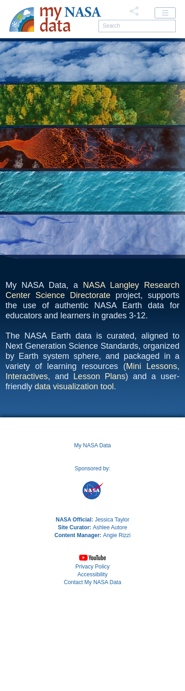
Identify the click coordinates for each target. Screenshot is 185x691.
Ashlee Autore (110, 613)
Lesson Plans (99, 462)
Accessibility (92, 660)
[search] (137, 26)
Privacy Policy (92, 652)
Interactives (27, 462)
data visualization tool (74, 472)
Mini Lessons (151, 452)
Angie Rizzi (117, 621)
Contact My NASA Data (92, 668)
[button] (92, 643)
